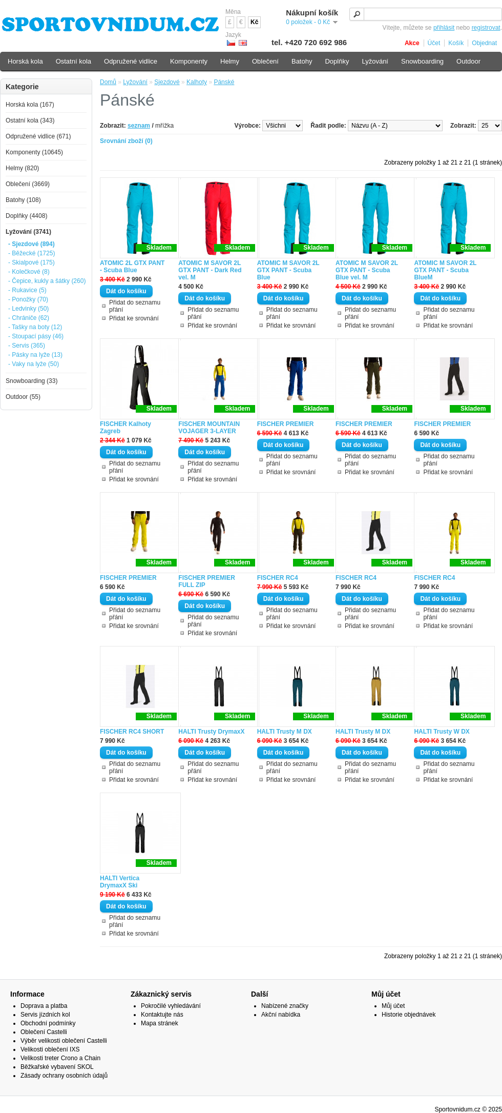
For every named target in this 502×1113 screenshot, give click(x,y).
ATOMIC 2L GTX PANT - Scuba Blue (132, 266)
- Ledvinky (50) (28, 308)
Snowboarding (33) (31, 381)
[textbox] (425, 14)
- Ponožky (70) (28, 299)
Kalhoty (196, 82)
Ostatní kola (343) (30, 120)
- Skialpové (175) (31, 262)
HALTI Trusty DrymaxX (211, 731)
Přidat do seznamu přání (134, 306)
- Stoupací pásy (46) (36, 336)
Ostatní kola (73, 61)
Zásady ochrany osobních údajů (64, 1075)
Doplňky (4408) (26, 215)
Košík (456, 43)
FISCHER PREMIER (285, 424)
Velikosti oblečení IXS (49, 1049)
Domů (108, 82)
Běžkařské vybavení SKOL (57, 1066)
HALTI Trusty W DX (441, 731)
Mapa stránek (159, 1023)
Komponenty (188, 61)
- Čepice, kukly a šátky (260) (47, 281)
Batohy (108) (23, 200)
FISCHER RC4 (277, 577)
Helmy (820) (22, 168)
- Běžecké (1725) (31, 253)
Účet (434, 43)
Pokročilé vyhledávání (171, 1005)
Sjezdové (166, 82)
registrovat (486, 27)
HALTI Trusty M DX (284, 731)
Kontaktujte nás (162, 1014)
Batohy (301, 61)
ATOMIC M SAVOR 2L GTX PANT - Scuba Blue (288, 270)
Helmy (229, 61)
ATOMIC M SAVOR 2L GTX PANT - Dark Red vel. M (209, 270)
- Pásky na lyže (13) (35, 354)
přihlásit (443, 27)
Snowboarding (422, 61)
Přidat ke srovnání (134, 318)
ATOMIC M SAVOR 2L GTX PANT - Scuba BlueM (445, 270)
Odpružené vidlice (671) (38, 136)
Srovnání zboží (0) (126, 141)
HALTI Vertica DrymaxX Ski (119, 882)
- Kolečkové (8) (29, 271)
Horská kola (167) (30, 104)
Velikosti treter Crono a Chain (60, 1058)
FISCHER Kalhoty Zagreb (125, 427)
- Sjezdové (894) (31, 244)
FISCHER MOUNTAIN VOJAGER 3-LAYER (209, 427)
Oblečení (265, 61)
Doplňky (337, 61)
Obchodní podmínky (47, 1023)
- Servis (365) (26, 345)
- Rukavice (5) (27, 290)
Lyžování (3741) (28, 231)
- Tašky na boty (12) (35, 327)
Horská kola (25, 61)
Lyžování (135, 82)
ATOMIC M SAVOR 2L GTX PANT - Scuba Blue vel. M (367, 270)
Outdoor (468, 61)
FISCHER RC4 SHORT (132, 731)
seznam (139, 125)
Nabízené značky (284, 1005)
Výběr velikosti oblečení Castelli (63, 1040)
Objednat (484, 43)
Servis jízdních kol (45, 1014)
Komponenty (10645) (34, 152)
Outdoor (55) (23, 396)
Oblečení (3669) (28, 184)
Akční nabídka (280, 1014)
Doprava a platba (43, 1005)
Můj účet (393, 1005)
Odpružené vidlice (130, 61)
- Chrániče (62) (28, 317)
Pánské (224, 82)
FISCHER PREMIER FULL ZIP (206, 581)
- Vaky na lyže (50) (33, 364)
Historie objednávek (408, 1014)
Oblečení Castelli (43, 1032)
